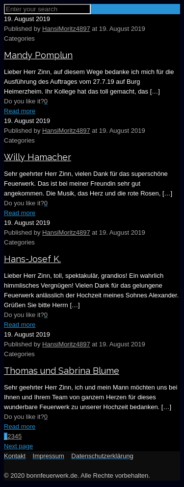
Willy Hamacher (37, 157)
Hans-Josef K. (32, 259)
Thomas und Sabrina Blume (61, 370)
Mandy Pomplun (38, 55)
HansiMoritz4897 (66, 28)
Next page (18, 446)
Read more (19, 111)
